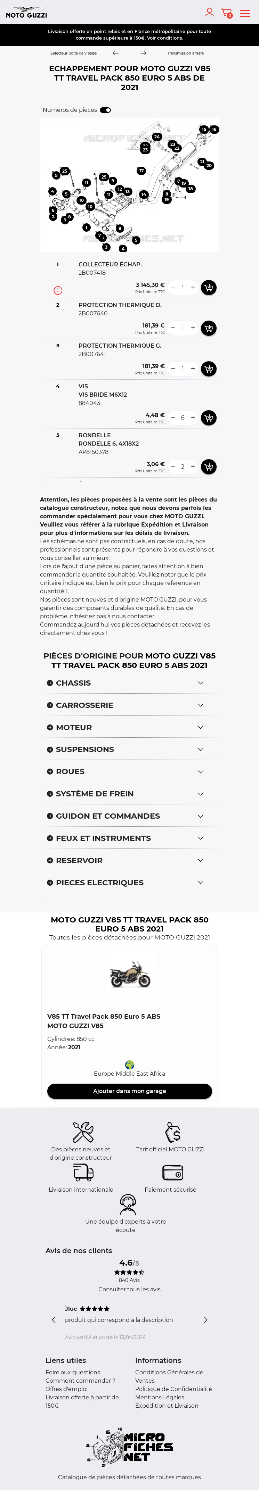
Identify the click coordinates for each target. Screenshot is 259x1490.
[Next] (143, 54)
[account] (211, 12)
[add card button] (209, 287)
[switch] (105, 110)
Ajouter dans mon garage (129, 1091)
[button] (129, 975)
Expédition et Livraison (167, 1405)
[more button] (193, 287)
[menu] (245, 12)
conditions (169, 38)
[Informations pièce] (57, 290)
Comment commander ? (80, 1380)
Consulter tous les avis (129, 1289)
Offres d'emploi (67, 1389)
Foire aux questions (73, 1372)
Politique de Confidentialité (173, 1389)
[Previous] (116, 54)
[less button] (173, 287)
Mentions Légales (159, 1397)
